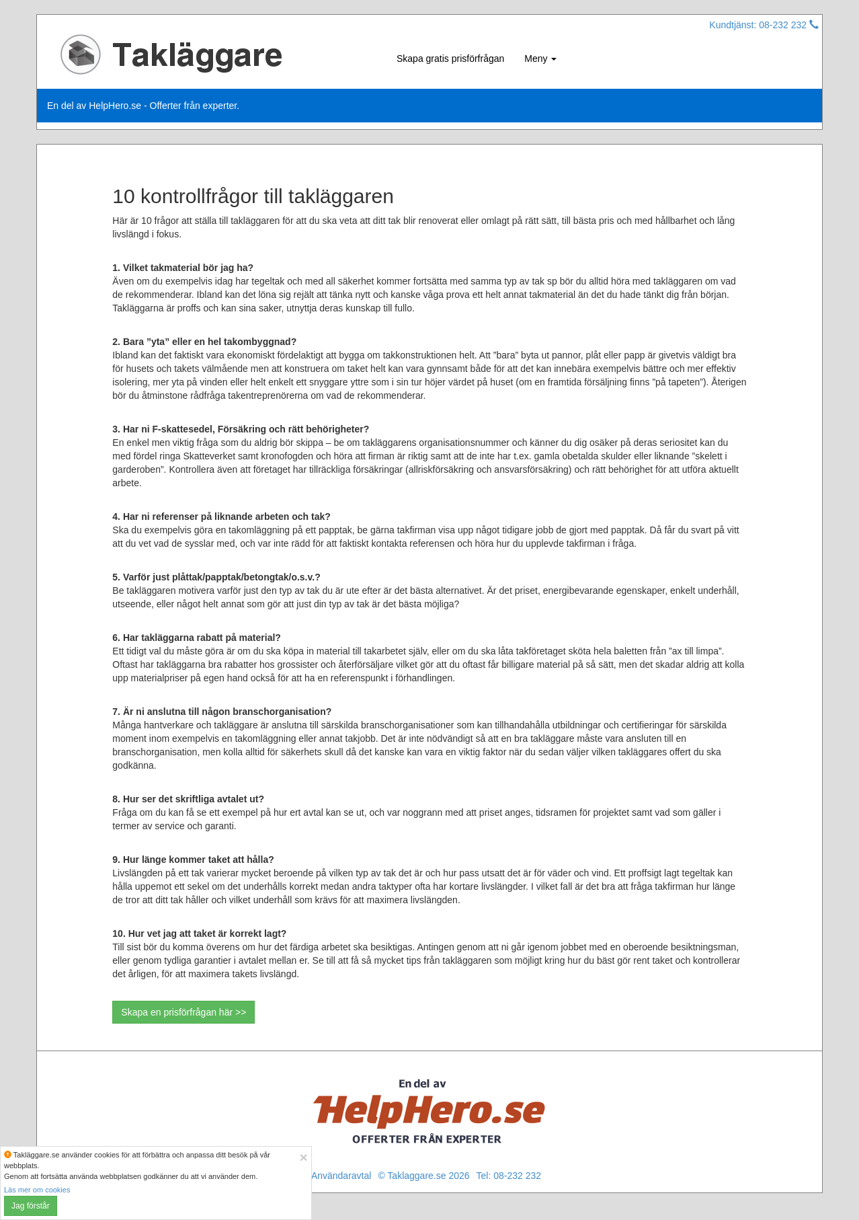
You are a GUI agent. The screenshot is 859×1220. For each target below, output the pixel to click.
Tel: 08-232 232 (509, 1175)
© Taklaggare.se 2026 (423, 1175)
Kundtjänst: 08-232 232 (764, 25)
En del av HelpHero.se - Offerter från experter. (143, 105)
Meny (540, 58)
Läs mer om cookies (37, 1190)
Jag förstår (30, 1206)
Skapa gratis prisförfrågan (450, 58)
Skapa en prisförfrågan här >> (183, 1012)
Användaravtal (341, 1175)
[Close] (303, 1157)
